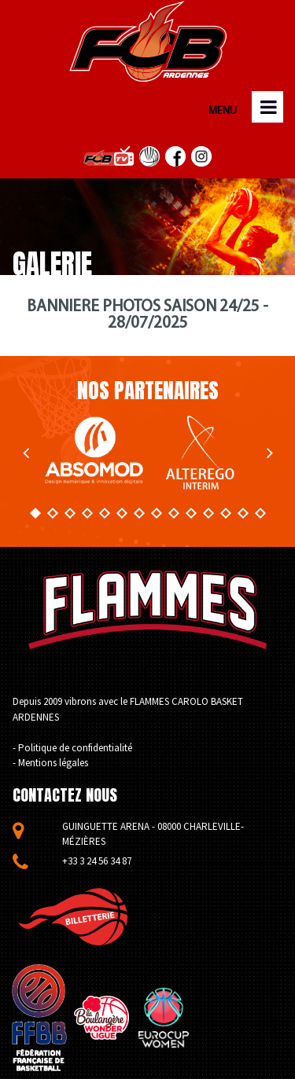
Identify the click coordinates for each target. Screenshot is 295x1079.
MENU (221, 111)
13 (242, 513)
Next (269, 453)
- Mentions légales (50, 762)
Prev (25, 453)
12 (224, 513)
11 (207, 513)
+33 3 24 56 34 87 (96, 861)
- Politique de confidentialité (72, 747)
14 (259, 513)
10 (190, 513)
